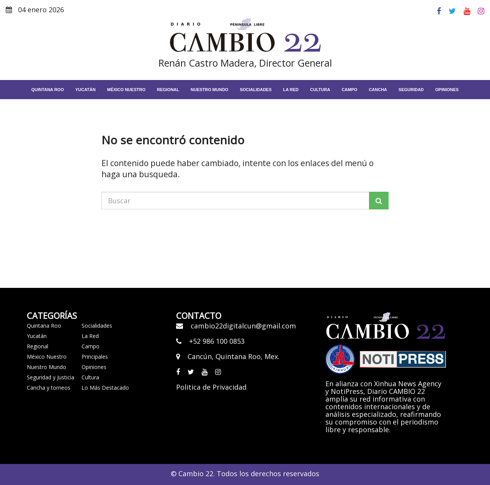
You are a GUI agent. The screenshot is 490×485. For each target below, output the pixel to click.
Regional (168, 89)
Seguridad (411, 89)
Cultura (320, 89)
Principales (95, 356)
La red (291, 89)
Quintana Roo (47, 89)
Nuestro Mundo (209, 89)
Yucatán (85, 89)
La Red (90, 336)
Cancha (378, 89)
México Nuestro (126, 89)
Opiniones (447, 89)
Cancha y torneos (48, 387)
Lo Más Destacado (105, 387)
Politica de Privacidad (211, 387)
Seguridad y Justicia (50, 377)
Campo (349, 89)
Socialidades (255, 89)
